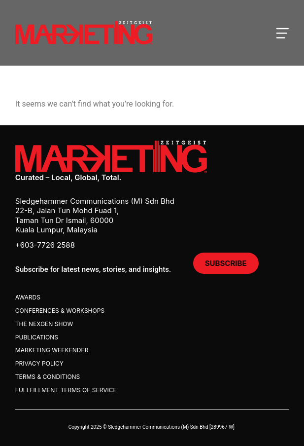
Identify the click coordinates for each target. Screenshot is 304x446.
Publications (36, 337)
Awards (27, 297)
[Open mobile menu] (282, 33)
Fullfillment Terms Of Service (66, 390)
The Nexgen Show (44, 324)
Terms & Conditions (47, 376)
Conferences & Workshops (59, 310)
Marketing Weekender (52, 350)
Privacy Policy (39, 363)
